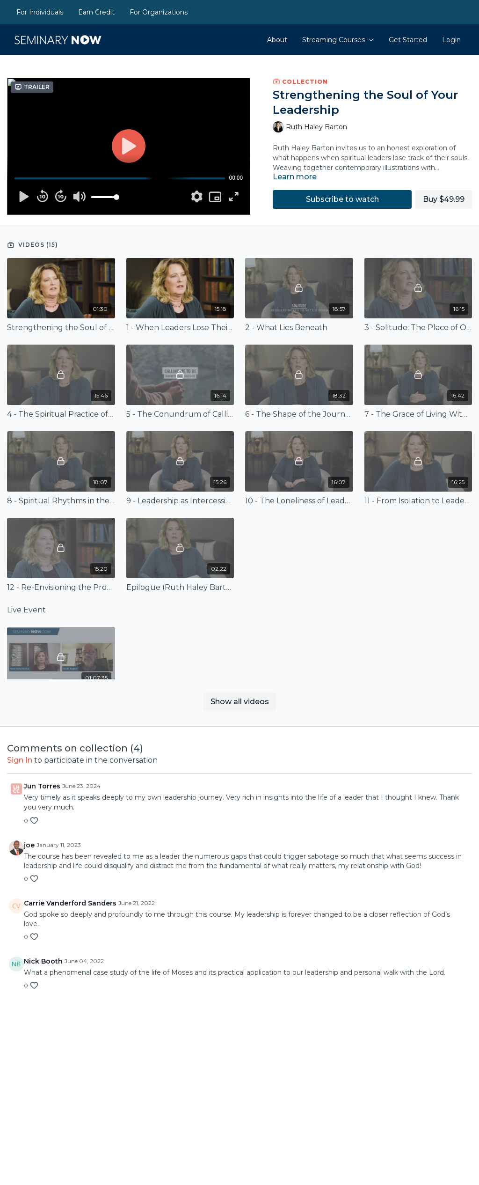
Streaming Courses (338, 40)
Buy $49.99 (443, 199)
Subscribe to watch (342, 199)
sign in (19, 760)
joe (29, 845)
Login (451, 40)
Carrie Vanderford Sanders (70, 903)
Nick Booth (43, 961)
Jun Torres (42, 786)
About (277, 40)
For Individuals (39, 12)
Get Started (408, 40)
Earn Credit (96, 12)
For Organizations (159, 12)
